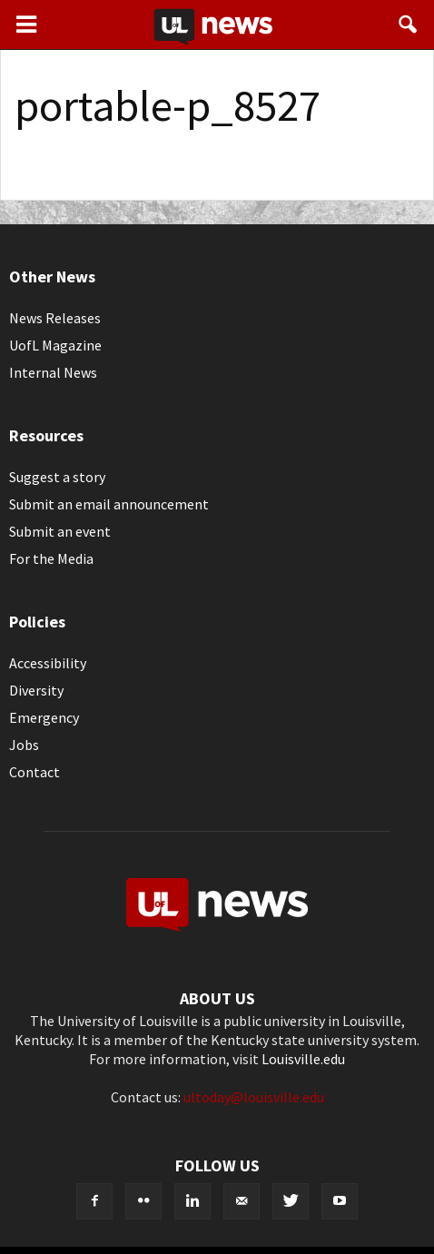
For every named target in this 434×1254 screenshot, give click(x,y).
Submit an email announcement (109, 504)
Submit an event (60, 531)
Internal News (53, 372)
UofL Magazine (55, 345)
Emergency (44, 717)
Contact (34, 772)
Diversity (36, 690)
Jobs (24, 745)
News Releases (55, 318)
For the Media (51, 558)
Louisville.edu (303, 1059)
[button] (408, 24)
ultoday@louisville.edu (253, 1097)
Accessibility (47, 663)
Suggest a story (57, 477)
